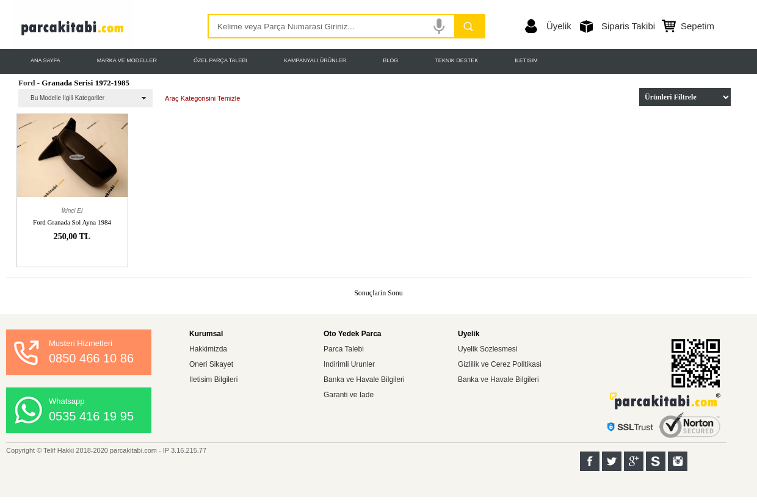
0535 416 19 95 (91, 416)
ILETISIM (526, 60)
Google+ (633, 461)
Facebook (589, 461)
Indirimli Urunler (349, 364)
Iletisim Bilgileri (213, 379)
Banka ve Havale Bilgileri (364, 379)
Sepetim (697, 26)
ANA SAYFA (45, 60)
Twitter (611, 461)
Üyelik (558, 26)
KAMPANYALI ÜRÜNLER (315, 60)
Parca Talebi (344, 349)
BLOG (390, 60)
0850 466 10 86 (91, 358)
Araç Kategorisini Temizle (202, 98)
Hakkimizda (208, 349)
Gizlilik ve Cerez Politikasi (499, 364)
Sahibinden (655, 461)
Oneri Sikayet (211, 364)
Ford (26, 82)
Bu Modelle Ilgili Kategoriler (67, 98)
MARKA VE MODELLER (127, 60)
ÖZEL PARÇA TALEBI (220, 60)
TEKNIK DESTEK (456, 60)
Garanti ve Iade (349, 395)
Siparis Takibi (628, 26)
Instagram (677, 461)
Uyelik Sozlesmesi (487, 349)
